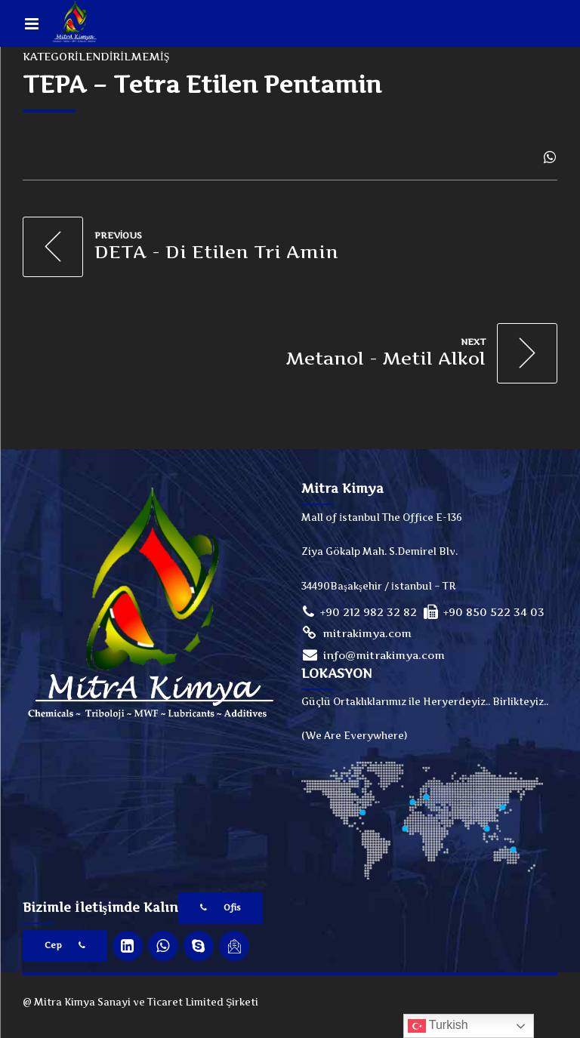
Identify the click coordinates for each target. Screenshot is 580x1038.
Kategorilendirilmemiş (96, 56)
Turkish (438, 1026)
